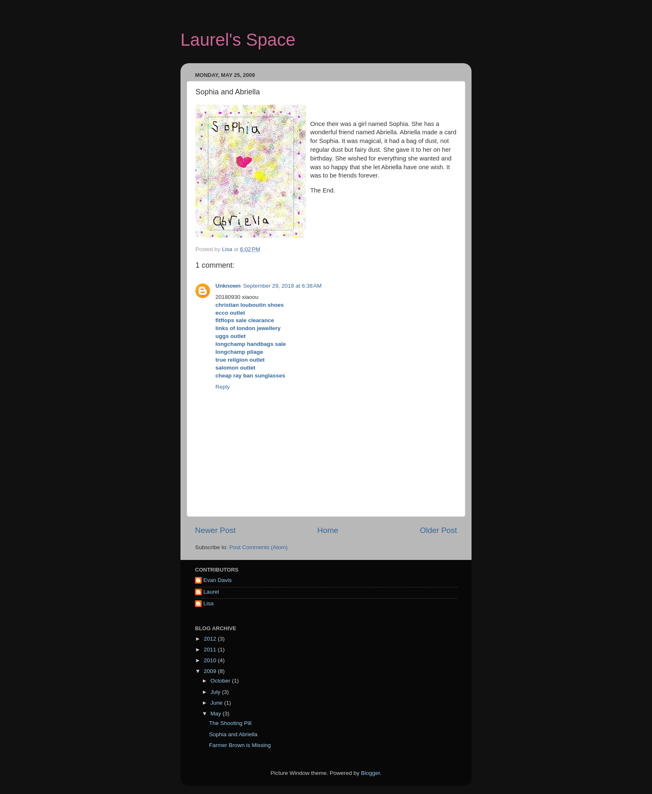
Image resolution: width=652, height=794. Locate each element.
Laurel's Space (238, 39)
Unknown (228, 286)
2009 (211, 671)
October (221, 681)
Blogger (370, 773)
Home (327, 530)
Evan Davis (217, 580)
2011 (211, 649)
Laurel (211, 592)
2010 (211, 660)
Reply (222, 387)
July (216, 692)
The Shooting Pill (230, 723)
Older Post (438, 530)
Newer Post (215, 530)
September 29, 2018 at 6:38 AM (282, 286)
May (216, 713)
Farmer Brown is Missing (240, 745)
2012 (211, 639)
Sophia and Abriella (233, 734)
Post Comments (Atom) (259, 547)
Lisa (208, 603)
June (217, 703)
